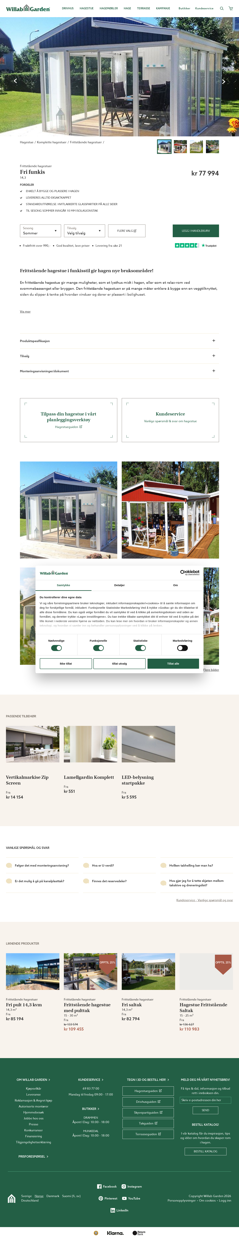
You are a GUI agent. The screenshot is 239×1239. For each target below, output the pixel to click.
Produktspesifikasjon (117, 341)
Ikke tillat (66, 663)
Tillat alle (173, 663)
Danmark (52, 1196)
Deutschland (30, 1200)
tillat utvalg (119, 663)
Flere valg (126, 231)
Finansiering (33, 1136)
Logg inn (225, 1200)
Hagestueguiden (68, 420)
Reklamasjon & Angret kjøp (33, 1100)
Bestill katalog (205, 1151)
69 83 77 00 (91, 1088)
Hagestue (26, 142)
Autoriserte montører (33, 1106)
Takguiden (148, 1123)
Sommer (30, 233)
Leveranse (33, 1094)
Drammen (91, 1118)
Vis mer (25, 311)
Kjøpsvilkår (33, 1088)
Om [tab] (175, 585)
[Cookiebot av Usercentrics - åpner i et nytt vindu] (183, 573)
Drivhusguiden (148, 1102)
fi (74, 1196)
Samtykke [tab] (63, 585)
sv (78, 1196)
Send (205, 1110)
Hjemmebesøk (33, 1112)
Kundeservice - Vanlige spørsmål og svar (204, 900)
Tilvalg (117, 356)
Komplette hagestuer (51, 142)
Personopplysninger (182, 1200)
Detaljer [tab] (119, 585)
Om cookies (207, 1200)
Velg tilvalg (76, 233)
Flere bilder (211, 670)
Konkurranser (33, 1130)
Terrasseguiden (148, 1134)
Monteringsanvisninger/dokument (117, 371)
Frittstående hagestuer (86, 142)
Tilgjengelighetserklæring (33, 1142)
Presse (33, 1124)
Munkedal (91, 1131)
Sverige (26, 1196)
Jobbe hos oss (34, 1118)
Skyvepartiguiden (148, 1112)
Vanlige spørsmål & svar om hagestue (170, 417)
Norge (39, 1196)
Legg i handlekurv (196, 231)
